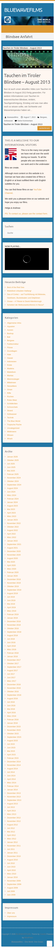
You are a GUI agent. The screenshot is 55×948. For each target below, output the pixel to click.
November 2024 (14, 478)
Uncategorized (13, 428)
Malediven (11, 372)
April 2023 (11, 513)
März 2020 (11, 569)
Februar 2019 (12, 614)
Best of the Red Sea (15, 287)
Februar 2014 (12, 786)
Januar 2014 (12, 790)
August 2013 (12, 804)
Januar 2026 (12, 457)
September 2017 (14, 667)
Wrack (9, 438)
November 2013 (14, 797)
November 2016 (14, 688)
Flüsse (10, 347)
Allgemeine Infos (14, 323)
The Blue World (13, 421)
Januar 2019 (12, 618)
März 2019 (11, 611)
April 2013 (11, 811)
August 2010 (12, 860)
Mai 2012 (11, 832)
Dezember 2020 (14, 551)
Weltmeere (11, 431)
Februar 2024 (12, 499)
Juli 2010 (11, 863)
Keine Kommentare (25, 121)
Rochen (10, 396)
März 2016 (11, 716)
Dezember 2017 (14, 660)
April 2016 (11, 712)
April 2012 (11, 835)
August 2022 (12, 530)
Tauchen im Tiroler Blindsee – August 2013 (27, 78)
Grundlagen (12, 351)
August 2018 (12, 635)
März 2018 (11, 649)
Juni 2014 (11, 776)
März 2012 (11, 839)
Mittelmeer (11, 382)
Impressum (11, 916)
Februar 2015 (12, 758)
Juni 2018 (11, 642)
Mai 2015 (11, 751)
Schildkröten (12, 403)
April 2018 (11, 646)
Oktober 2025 (13, 460)
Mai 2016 (11, 709)
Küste (9, 365)
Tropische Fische (14, 424)
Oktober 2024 (13, 481)
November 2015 (14, 730)
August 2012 (12, 825)
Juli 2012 (11, 828)
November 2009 (14, 881)
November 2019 (14, 583)
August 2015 (12, 740)
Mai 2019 (11, 604)
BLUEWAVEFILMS (23, 10)
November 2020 (14, 555)
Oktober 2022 (13, 527)
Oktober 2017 (13, 663)
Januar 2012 (12, 842)
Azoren (10, 330)
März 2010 (11, 874)
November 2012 (14, 821)
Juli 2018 (11, 639)
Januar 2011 (12, 853)
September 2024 (14, 485)
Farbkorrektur (12, 344)
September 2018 (14, 632)
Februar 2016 (12, 719)
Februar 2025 (12, 474)
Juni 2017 (11, 677)
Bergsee (43, 117)
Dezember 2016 (14, 684)
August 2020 (12, 558)
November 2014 (14, 765)
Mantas (10, 375)
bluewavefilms (12, 117)
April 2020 (11, 565)
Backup (10, 333)
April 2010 (11, 870)
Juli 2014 (11, 772)
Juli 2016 (11, 702)
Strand (10, 410)
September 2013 (14, 800)
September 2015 (14, 737)
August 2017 (12, 670)
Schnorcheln (12, 407)
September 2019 (14, 590)
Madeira (10, 368)
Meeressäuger (13, 379)
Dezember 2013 (14, 793)
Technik (10, 417)
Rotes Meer (12, 400)
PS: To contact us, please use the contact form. (26, 213)
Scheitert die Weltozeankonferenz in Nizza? (25, 305)
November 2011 (14, 846)
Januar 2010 (12, 877)
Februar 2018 (12, 653)
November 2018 (14, 625)
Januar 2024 (12, 502)
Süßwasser (8, 121)
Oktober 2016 (13, 691)
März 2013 (11, 814)
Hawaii (10, 358)
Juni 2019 (11, 600)
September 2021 (14, 544)
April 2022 (11, 534)
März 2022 (11, 537)
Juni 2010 (11, 867)
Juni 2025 (11, 467)
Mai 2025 (11, 471)
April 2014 (11, 779)
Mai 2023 (11, 509)
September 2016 (14, 695)
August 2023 (12, 506)
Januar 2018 (12, 656)
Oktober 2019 (13, 586)
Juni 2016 (11, 705)
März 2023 (11, 516)
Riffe (9, 393)
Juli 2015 (11, 744)
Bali (8, 337)
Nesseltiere (12, 386)
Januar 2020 (12, 576)
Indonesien (11, 361)
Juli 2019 (11, 597)
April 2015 (11, 754)
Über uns (11, 913)
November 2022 (14, 523)
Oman (9, 389)
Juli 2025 (11, 464)
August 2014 (12, 769)
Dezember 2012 (14, 818)
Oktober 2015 (13, 733)
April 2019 (11, 607)
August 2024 (12, 488)
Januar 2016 (12, 723)
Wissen (10, 435)
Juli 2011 (11, 849)
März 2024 (11, 495)
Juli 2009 (11, 891)
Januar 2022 (12, 541)
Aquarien (11, 326)
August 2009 (12, 888)
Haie (9, 354)
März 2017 (11, 681)
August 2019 (12, 593)
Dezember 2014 (14, 762)
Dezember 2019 (14, 579)
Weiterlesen (44, 128)
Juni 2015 (11, 747)
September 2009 (14, 884)
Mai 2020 (11, 562)
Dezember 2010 (14, 856)
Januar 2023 (12, 520)
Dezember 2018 (14, 621)
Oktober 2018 (13, 628)
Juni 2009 (11, 895)
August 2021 (12, 548)
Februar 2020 (12, 572)
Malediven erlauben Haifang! (19, 291)
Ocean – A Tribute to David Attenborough (24, 301)
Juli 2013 (11, 807)
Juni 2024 (11, 492)
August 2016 (12, 698)
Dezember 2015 (14, 726)
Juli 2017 (11, 674)
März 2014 (11, 783)
